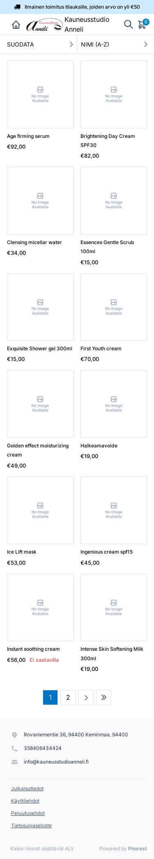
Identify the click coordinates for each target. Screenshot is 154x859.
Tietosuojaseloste (31, 825)
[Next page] (86, 697)
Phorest (137, 848)
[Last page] (103, 697)
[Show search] (128, 24)
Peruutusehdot (28, 813)
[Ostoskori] (142, 24)
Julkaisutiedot (27, 788)
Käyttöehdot (25, 801)
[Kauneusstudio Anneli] (44, 24)
